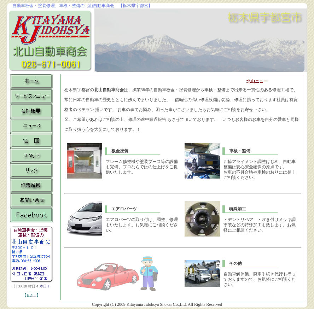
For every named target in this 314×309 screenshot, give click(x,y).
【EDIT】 (31, 295)
